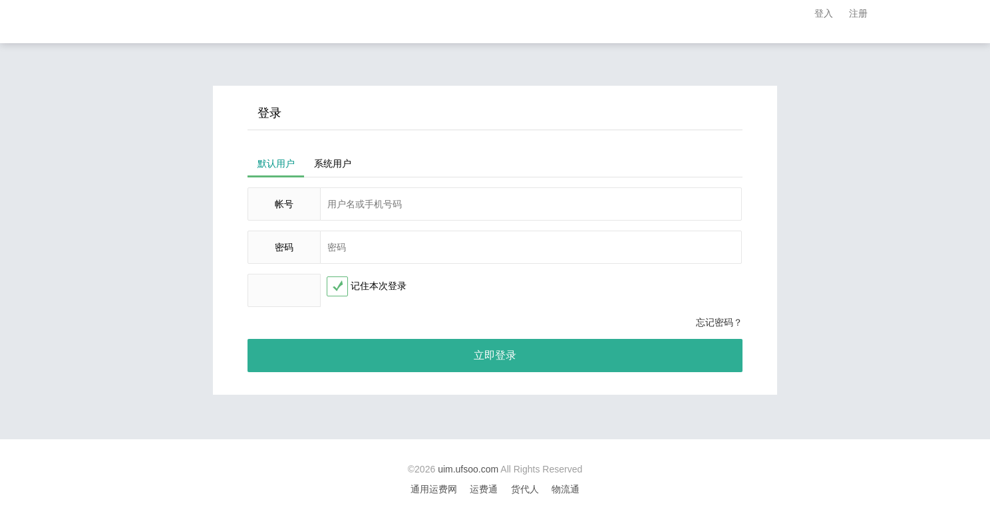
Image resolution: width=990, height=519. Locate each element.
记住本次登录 (379, 285)
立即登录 (495, 355)
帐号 (284, 204)
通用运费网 (434, 489)
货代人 (525, 489)
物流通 (565, 489)
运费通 (484, 489)
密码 (284, 247)
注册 (858, 13)
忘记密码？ (719, 322)
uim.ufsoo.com (468, 469)
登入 (823, 13)
